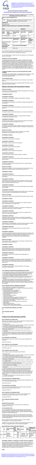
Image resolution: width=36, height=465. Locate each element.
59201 (5, 434)
